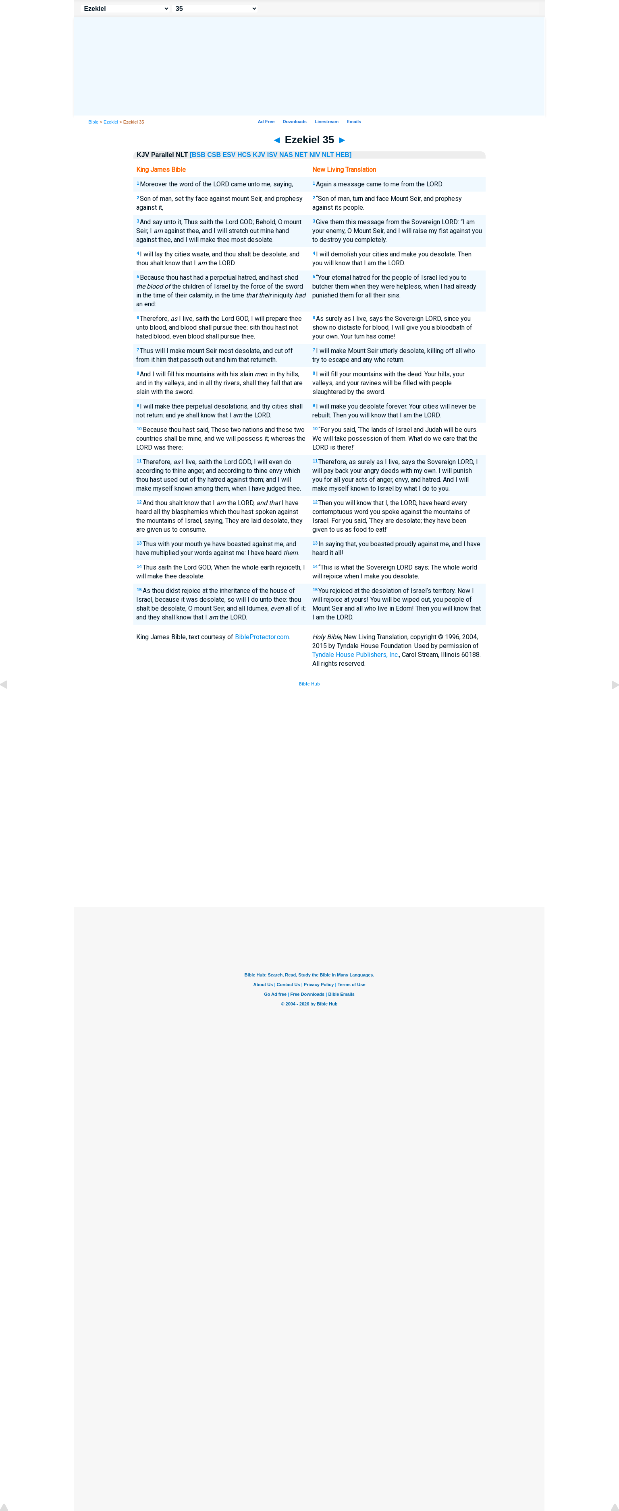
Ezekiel (111, 122)
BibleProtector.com (262, 637)
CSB (214, 154)
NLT (328, 154)
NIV (315, 154)
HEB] (343, 154)
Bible (93, 122)
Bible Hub (309, 684)
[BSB (198, 154)
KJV (259, 154)
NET (301, 154)
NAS (286, 154)
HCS (244, 154)
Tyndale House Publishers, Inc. (355, 654)
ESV (228, 154)
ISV (272, 154)
